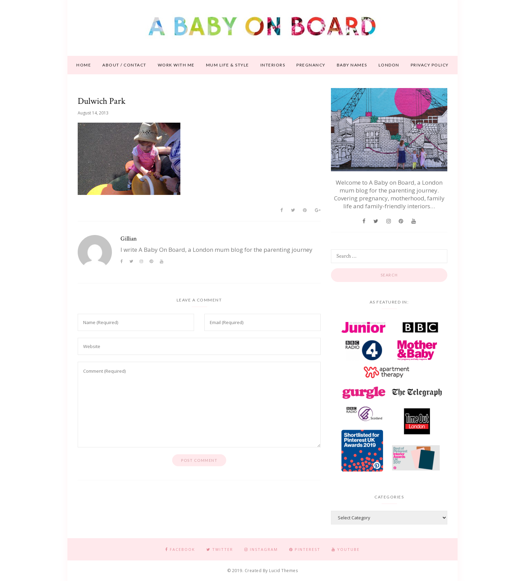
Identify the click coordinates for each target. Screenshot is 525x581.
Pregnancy (310, 64)
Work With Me (176, 64)
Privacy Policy (430, 64)
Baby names (352, 64)
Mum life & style (227, 64)
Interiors (272, 64)
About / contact (124, 64)
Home (83, 64)
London (389, 64)
